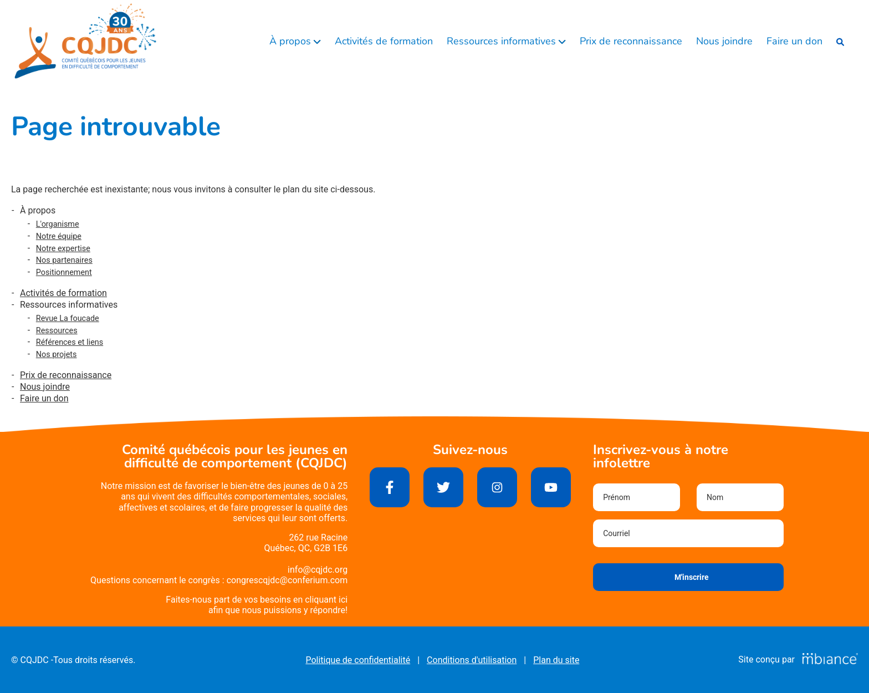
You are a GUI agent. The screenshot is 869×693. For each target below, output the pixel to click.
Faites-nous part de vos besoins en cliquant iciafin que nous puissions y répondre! (256, 604)
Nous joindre (724, 41)
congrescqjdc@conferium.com (287, 580)
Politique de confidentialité (357, 660)
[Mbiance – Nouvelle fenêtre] (830, 659)
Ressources (57, 330)
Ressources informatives (503, 41)
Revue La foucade (67, 318)
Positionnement (64, 272)
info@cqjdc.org (317, 569)
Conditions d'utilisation (472, 660)
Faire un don (794, 41)
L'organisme (57, 224)
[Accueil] (86, 41)
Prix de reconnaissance (631, 41)
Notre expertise (63, 248)
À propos (291, 41)
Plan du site (556, 660)
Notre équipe (58, 236)
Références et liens (69, 342)
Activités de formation (384, 41)
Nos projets (56, 354)
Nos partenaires (64, 260)
